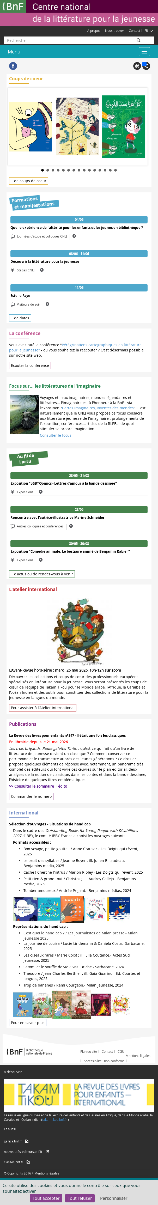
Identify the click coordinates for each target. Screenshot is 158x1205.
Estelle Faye (20, 295)
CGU (121, 1051)
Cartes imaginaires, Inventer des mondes (98, 407)
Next (142, 125)
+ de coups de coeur (28, 180)
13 (105, 170)
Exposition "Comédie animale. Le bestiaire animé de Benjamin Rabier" (70, 551)
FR (148, 30)
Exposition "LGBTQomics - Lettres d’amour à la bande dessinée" (63, 483)
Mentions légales (138, 1056)
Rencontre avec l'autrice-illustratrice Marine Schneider (57, 517)
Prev (15, 125)
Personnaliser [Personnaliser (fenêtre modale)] (113, 1198)
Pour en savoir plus (28, 1022)
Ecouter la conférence (30, 365)
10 (89, 170)
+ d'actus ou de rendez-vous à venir (42, 573)
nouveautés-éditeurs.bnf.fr (23, 1151)
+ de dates (20, 317)
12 (100, 170)
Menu (14, 51)
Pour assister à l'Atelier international (43, 707)
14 (110, 170)
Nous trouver (114, 30)
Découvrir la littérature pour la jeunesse (44, 261)
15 (115, 170)
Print (137, 66)
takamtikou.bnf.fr (54, 1119)
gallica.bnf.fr (13, 1141)
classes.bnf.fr (13, 1162)
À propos (93, 30)
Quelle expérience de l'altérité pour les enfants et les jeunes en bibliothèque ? (76, 227)
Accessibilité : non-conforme (104, 1061)
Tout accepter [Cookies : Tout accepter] (46, 1198)
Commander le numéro (31, 796)
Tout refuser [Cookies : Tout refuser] (80, 1198)
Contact (134, 30)
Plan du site (88, 1051)
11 (94, 170)
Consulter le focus (55, 435)
